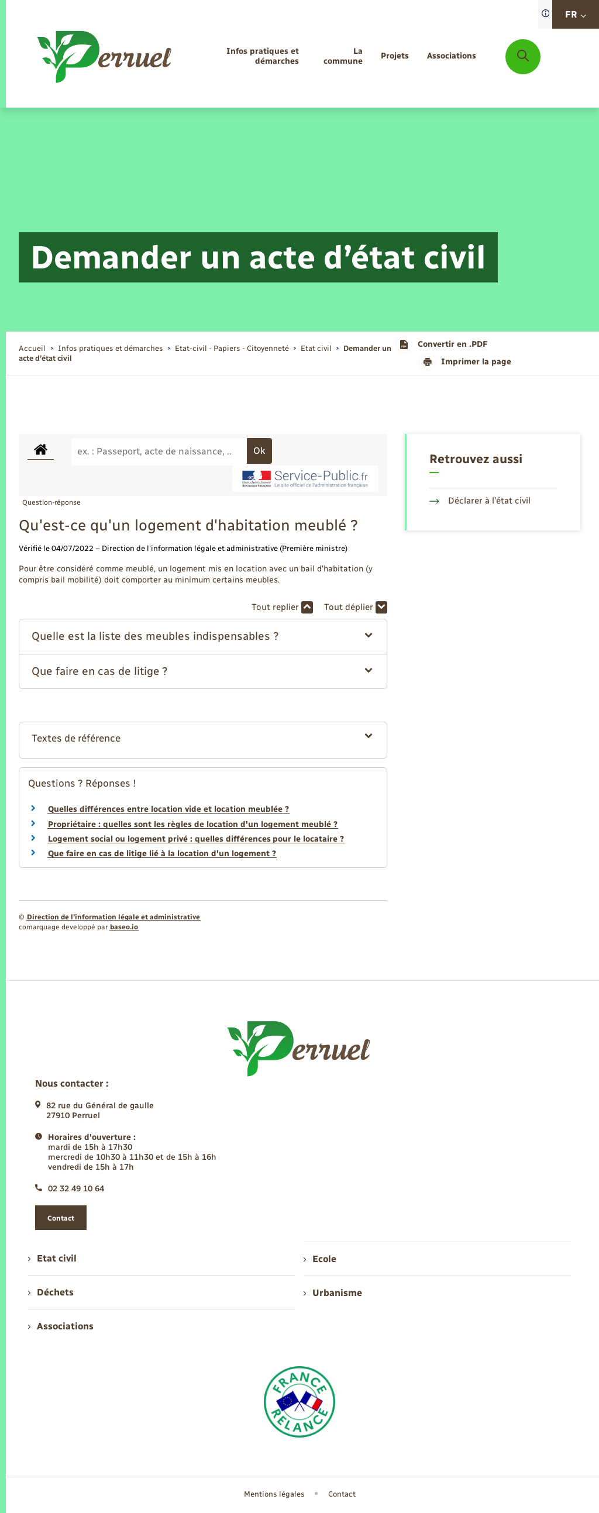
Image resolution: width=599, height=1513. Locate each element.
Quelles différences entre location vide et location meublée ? (168, 809)
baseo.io (124, 927)
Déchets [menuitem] (51, 1292)
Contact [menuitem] (342, 1494)
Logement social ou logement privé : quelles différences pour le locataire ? (196, 839)
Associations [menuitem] (61, 1326)
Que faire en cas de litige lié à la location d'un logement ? (162, 854)
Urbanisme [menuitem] (333, 1292)
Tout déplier (355, 607)
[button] (203, 636)
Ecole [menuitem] (320, 1258)
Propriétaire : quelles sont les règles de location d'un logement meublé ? (193, 824)
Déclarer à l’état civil (480, 500)
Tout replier (282, 607)
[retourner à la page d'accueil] (105, 56)
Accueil (32, 348)
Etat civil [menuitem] (52, 1258)
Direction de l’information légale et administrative (113, 917)
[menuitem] (246, 56)
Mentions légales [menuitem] (274, 1494)
